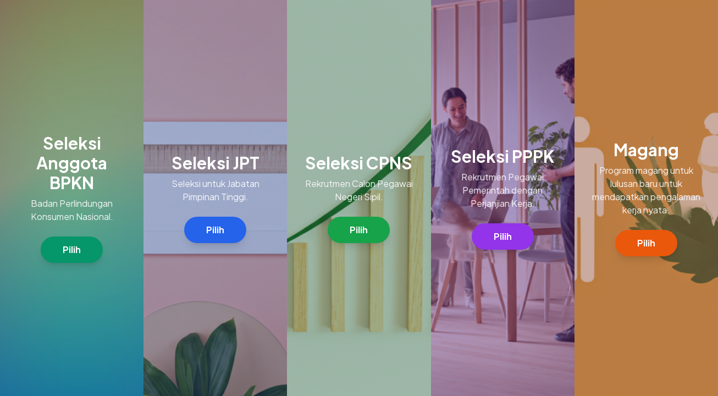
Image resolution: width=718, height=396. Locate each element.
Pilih (72, 249)
